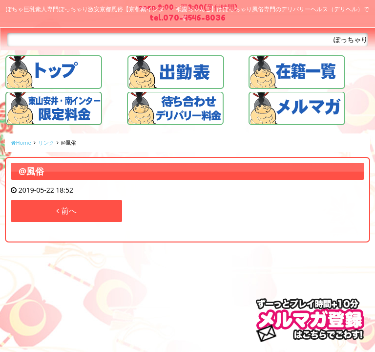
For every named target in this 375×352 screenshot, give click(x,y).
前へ (66, 210)
